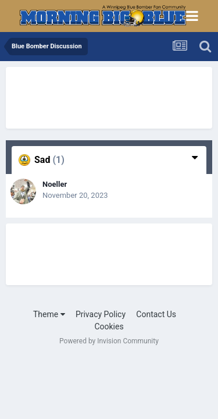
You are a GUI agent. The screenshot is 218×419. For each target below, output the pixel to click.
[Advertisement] (99, 96)
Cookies (108, 326)
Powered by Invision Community (109, 341)
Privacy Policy (101, 314)
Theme (49, 314)
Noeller (54, 184)
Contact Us (156, 314)
